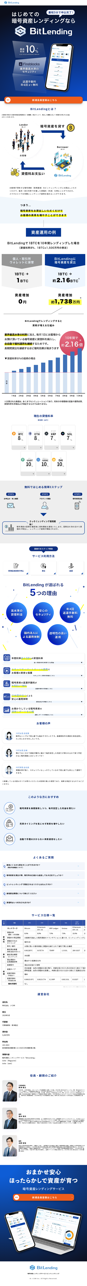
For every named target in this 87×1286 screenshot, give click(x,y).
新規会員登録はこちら (43, 100)
